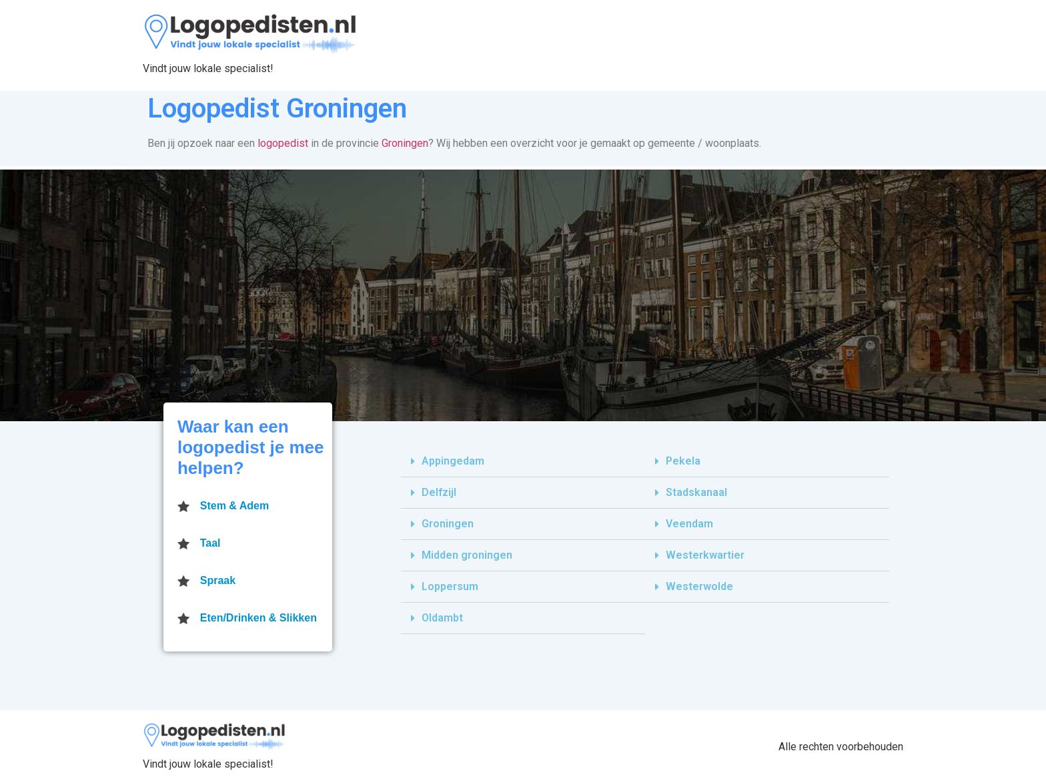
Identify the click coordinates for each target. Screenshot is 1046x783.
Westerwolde (699, 586)
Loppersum (450, 586)
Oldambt (442, 617)
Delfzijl (439, 492)
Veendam (689, 523)
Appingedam (453, 461)
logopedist (282, 143)
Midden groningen (467, 555)
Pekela (683, 461)
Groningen (405, 143)
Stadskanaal (696, 492)
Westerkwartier (705, 555)
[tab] (523, 461)
